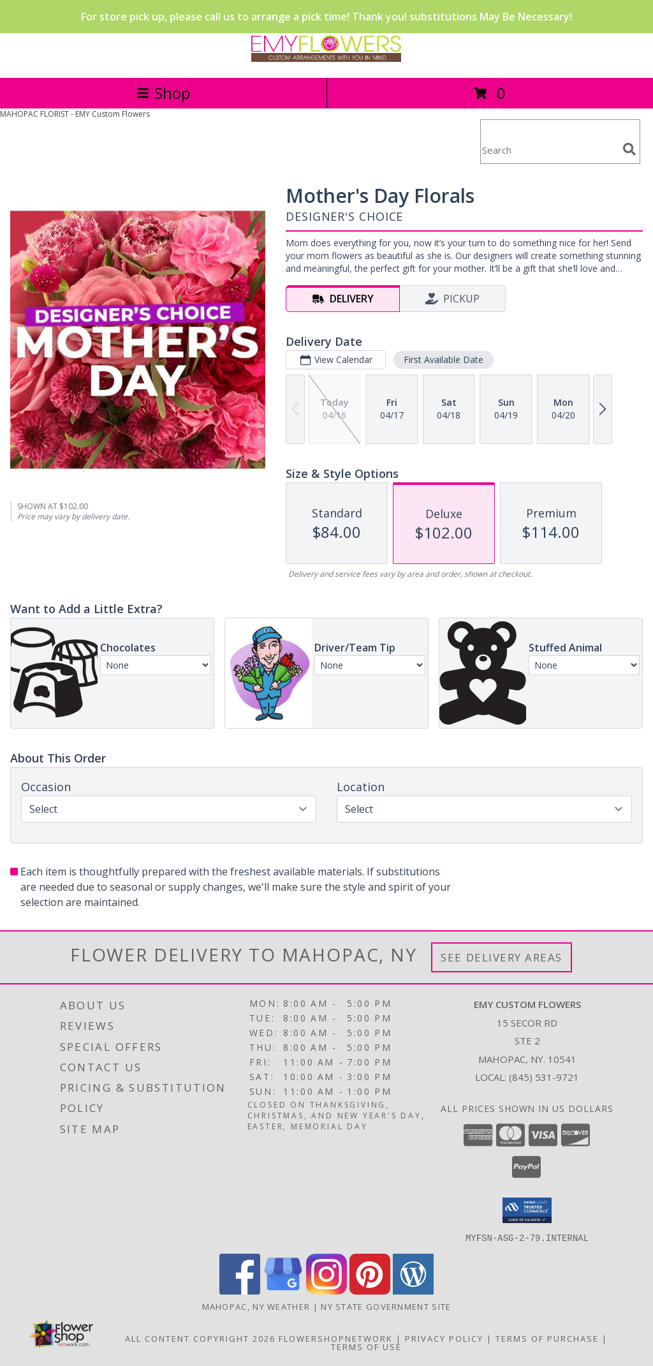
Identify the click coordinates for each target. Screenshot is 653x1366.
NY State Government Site (386, 1306)
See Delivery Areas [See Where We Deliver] (501, 957)
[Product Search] (549, 149)
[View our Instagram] (326, 1290)
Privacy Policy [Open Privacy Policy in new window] (444, 1338)
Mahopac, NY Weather (256, 1306)
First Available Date (443, 359)
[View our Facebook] (239, 1290)
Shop (163, 92)
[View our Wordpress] (413, 1290)
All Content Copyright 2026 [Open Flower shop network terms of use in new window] (200, 1338)
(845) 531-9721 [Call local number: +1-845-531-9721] (544, 1077)
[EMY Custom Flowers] (326, 59)
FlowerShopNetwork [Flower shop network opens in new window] (336, 1338)
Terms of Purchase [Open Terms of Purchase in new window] (547, 1338)
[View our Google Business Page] (283, 1290)
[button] (527, 1210)
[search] (629, 149)
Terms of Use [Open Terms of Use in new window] (366, 1346)
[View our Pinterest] (369, 1290)
